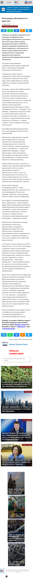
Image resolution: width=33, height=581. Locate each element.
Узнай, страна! (27, 420)
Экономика (28, 392)
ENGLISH (9, 2)
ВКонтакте (21, 327)
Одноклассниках (9, 329)
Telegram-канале (20, 324)
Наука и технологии (25, 367)
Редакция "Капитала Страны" (18, 344)
